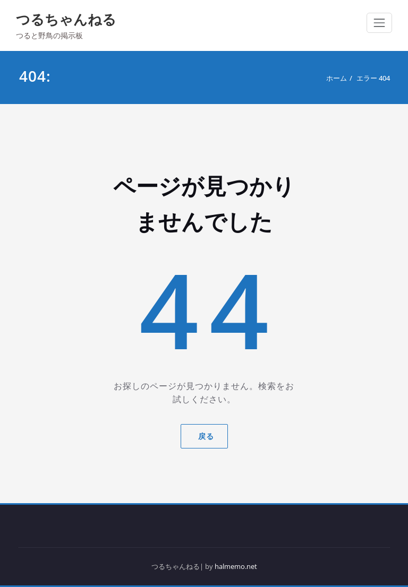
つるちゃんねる (66, 19)
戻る (204, 436)
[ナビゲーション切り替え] (379, 23)
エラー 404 (373, 78)
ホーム (336, 78)
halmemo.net (236, 566)
